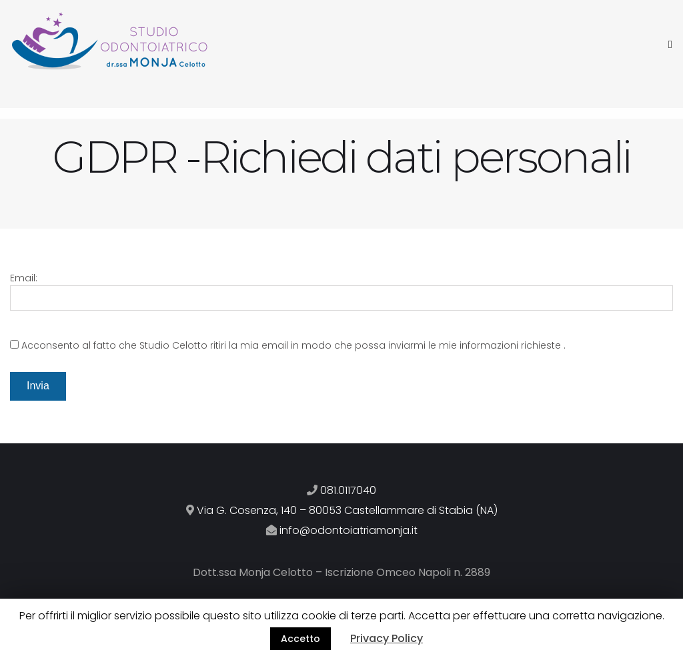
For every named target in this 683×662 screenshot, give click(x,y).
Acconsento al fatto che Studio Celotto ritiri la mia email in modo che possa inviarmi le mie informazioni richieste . (293, 345)
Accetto (300, 638)
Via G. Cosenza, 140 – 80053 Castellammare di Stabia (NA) (347, 510)
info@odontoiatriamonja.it (348, 530)
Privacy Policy (386, 638)
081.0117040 (348, 490)
